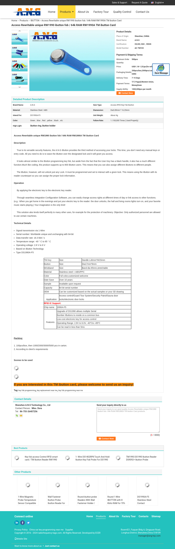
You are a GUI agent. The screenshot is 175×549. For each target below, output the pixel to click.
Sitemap (156, 516)
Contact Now (127, 93)
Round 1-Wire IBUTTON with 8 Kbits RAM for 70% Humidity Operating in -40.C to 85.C (116, 503)
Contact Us (142, 11)
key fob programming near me (70, 390)
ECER (97, 533)
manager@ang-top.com (149, 536)
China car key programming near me (46, 529)
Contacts (143, 516)
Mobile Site (20, 539)
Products (65, 11)
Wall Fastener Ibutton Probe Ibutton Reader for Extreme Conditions (57, 502)
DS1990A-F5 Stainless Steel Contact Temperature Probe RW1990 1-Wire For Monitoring (146, 505)
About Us (83, 11)
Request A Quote (139, 2)
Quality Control (122, 11)
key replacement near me (47, 390)
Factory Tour (101, 11)
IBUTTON (35, 20)
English (159, 2)
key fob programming (27, 390)
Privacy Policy (21, 529)
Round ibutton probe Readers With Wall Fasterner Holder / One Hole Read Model (87, 503)
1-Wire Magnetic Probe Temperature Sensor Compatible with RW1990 (27, 502)
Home (51, 11)
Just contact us (52, 546)
